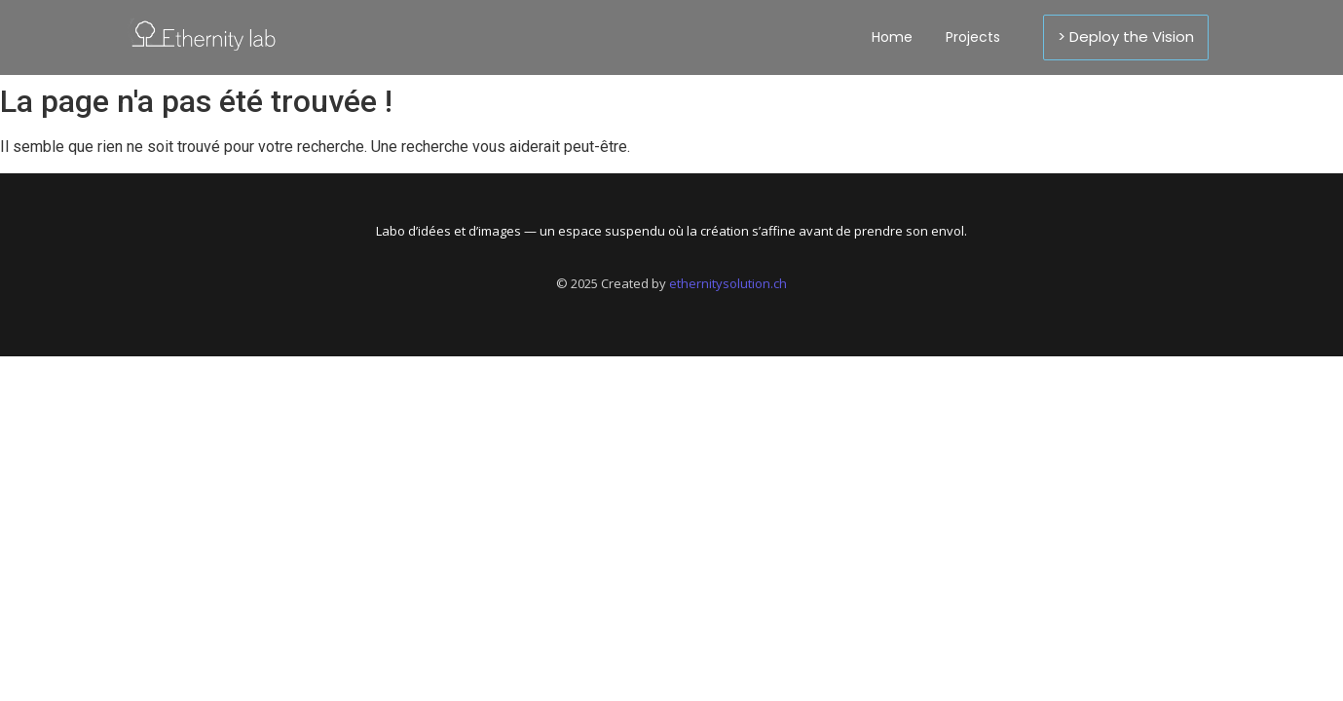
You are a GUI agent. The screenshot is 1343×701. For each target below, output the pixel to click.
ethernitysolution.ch (728, 283)
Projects (973, 37)
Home (892, 37)
